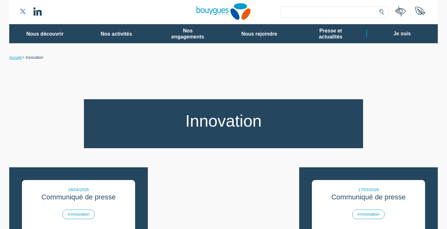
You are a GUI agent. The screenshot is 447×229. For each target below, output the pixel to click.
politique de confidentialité (262, 181)
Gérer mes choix (203, 195)
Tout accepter (250, 195)
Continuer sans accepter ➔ (315, 34)
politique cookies (305, 181)
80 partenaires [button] (179, 75)
